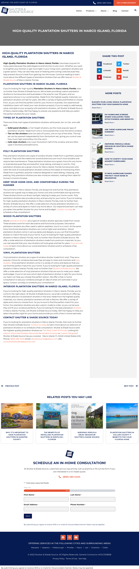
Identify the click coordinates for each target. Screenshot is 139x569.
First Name (29, 495)
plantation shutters (18, 221)
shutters (77, 308)
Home (79, 11)
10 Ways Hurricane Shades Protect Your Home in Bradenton (118, 175)
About (104, 11)
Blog (115, 11)
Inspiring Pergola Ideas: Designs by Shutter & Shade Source (119, 146)
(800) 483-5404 (17, 339)
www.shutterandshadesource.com (19, 342)
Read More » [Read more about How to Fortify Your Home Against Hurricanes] (110, 165)
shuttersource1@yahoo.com (44, 339)
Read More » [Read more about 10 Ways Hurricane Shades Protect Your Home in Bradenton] (110, 181)
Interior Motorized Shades (15, 333)
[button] (106, 63)
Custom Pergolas (69, 333)
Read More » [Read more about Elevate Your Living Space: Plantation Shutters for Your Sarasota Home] (97, 108)
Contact (125, 11)
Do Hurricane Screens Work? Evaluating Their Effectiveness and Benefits (119, 117)
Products (91, 11)
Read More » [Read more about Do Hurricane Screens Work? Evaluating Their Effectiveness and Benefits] (110, 123)
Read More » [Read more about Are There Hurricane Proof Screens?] (110, 135)
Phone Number (78, 504)
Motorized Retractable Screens (42, 333)
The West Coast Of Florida (55, 330)
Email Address (31, 504)
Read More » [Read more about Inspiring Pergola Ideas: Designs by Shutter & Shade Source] (110, 152)
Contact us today (65, 209)
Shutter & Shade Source (64, 268)
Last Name (75, 495)
